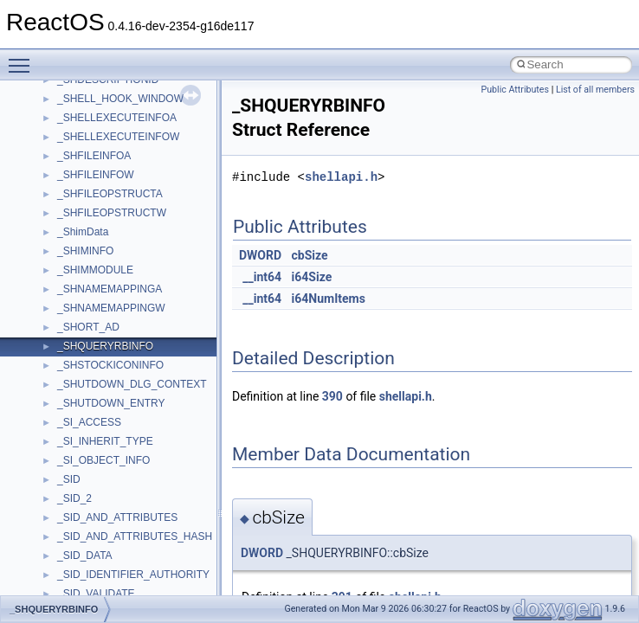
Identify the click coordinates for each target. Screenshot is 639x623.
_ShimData (82, 232)
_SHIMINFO (85, 251)
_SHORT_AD (88, 327)
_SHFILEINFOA (94, 156)
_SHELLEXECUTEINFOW (118, 137)
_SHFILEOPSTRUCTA (110, 194)
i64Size (312, 277)
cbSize (310, 255)
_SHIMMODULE (95, 270)
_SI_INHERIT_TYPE (105, 441)
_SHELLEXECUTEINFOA (117, 118)
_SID (69, 479)
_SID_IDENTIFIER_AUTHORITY (133, 574)
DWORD (260, 255)
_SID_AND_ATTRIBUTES (117, 517)
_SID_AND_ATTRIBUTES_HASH (134, 536)
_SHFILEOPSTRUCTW (111, 213)
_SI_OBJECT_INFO (103, 460)
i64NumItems (328, 298)
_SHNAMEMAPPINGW (111, 308)
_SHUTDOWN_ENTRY (111, 403)
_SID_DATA (85, 555)
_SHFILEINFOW (95, 175)
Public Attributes (515, 89)
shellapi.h (341, 177)
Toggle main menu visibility (23, 58)
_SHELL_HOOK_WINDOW (120, 99)
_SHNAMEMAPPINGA (109, 289)
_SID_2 (74, 498)
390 (332, 396)
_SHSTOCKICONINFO (110, 365)
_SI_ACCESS (89, 422)
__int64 (261, 277)
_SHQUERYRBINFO (105, 346)
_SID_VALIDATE (96, 594)
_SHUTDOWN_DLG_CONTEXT (132, 384)
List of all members (595, 89)
